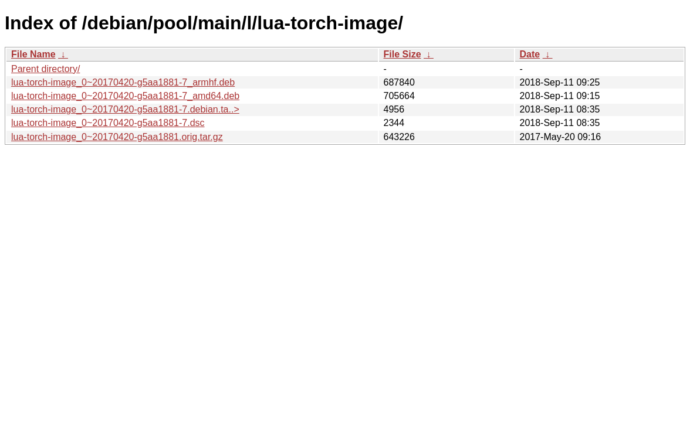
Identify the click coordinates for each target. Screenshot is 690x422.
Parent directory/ (45, 69)
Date (530, 54)
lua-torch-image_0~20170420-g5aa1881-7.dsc (108, 123)
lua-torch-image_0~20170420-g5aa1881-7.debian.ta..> (125, 109)
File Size (402, 54)
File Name (33, 54)
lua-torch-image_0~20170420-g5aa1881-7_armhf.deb (123, 82)
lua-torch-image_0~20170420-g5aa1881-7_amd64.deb (125, 96)
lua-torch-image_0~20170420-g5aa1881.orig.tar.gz (117, 137)
